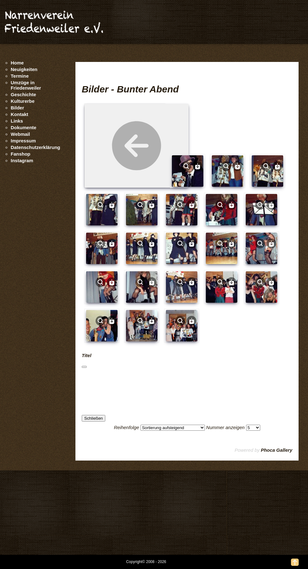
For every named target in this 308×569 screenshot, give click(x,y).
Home (17, 62)
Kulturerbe (23, 101)
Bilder (17, 107)
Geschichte (23, 94)
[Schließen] (84, 367)
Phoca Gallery (276, 450)
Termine (20, 76)
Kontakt (19, 114)
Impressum (23, 140)
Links (17, 121)
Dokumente (23, 127)
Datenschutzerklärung (35, 147)
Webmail (20, 134)
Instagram (22, 160)
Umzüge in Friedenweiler (26, 85)
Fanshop (20, 154)
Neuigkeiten (24, 69)
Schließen (93, 418)
